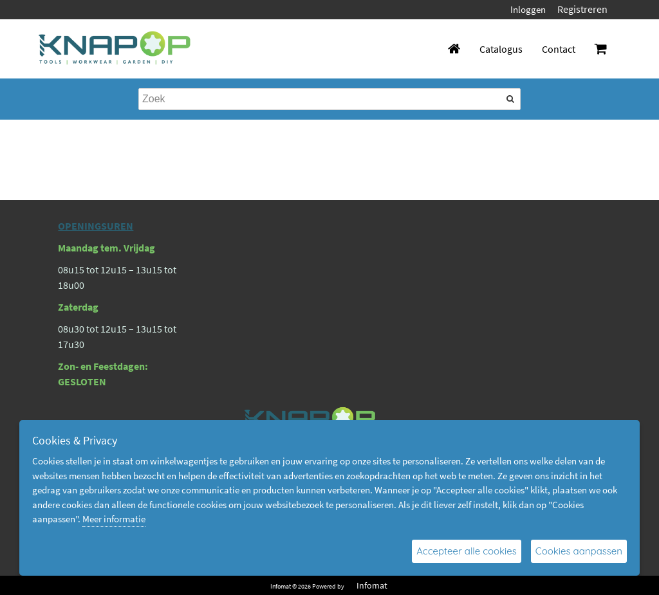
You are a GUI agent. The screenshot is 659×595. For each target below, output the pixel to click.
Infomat (372, 585)
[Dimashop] (115, 49)
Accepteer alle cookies (466, 551)
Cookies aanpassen (578, 551)
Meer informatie (113, 519)
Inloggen (528, 9)
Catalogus (501, 48)
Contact (558, 48)
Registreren (582, 9)
